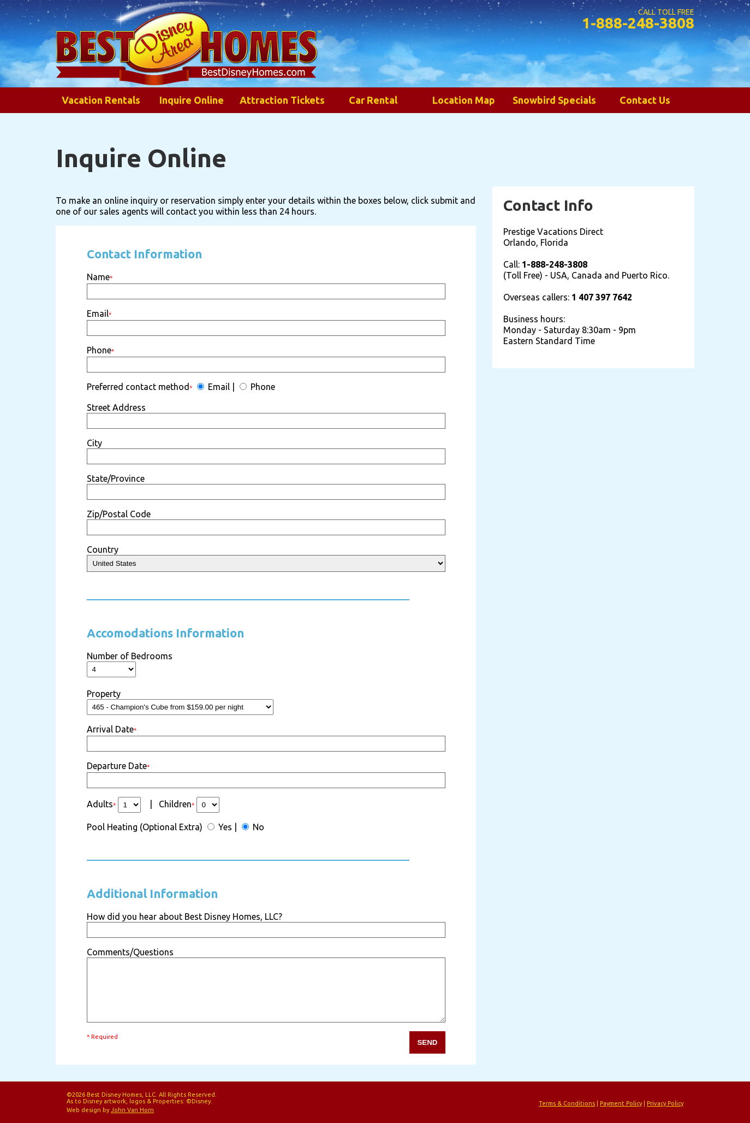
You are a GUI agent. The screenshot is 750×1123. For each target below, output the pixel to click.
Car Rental (373, 99)
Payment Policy (621, 1103)
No (257, 827)
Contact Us (645, 99)
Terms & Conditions (567, 1103)
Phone (261, 387)
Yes (224, 827)
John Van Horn (132, 1110)
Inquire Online (191, 99)
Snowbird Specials (554, 99)
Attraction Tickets (282, 99)
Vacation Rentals (101, 99)
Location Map (463, 99)
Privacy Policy (665, 1103)
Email (218, 387)
